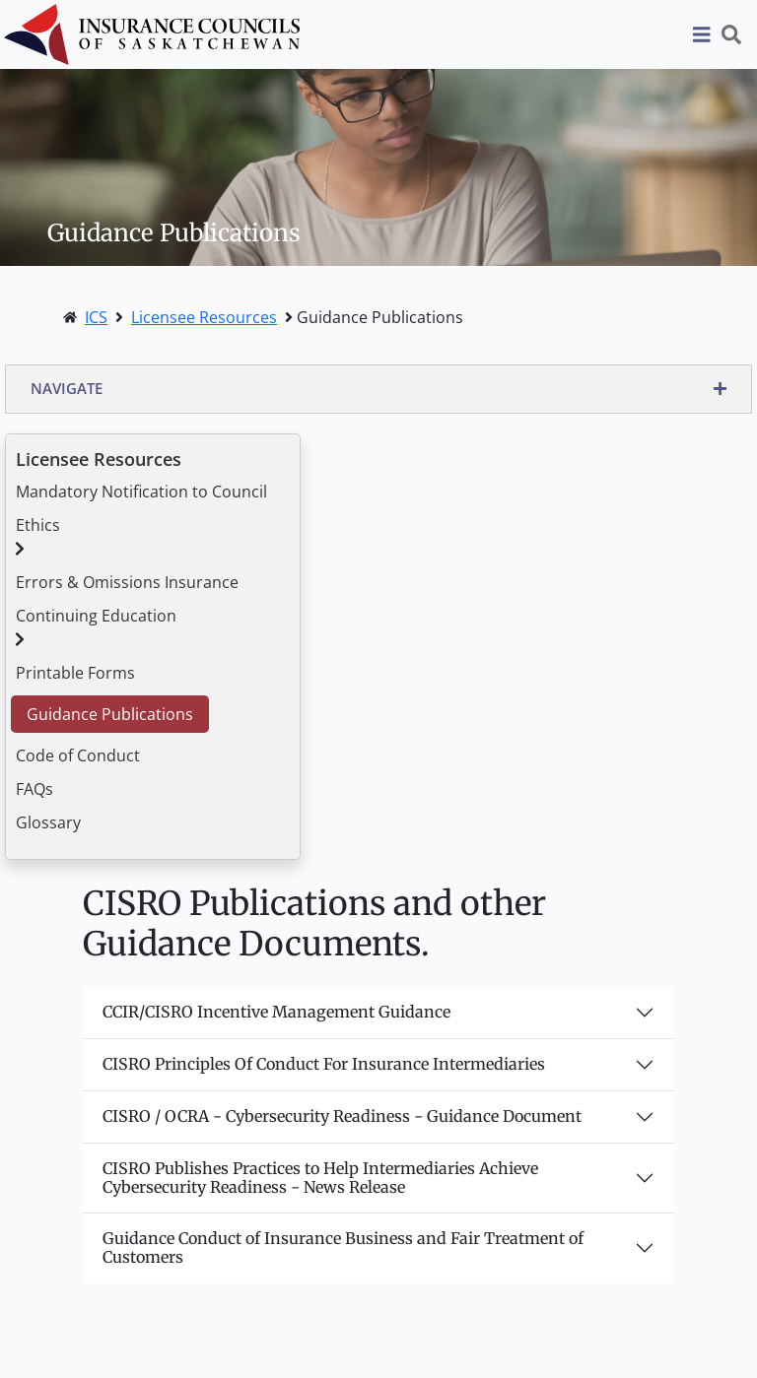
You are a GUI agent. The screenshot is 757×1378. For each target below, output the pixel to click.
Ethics (38, 525)
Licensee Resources (204, 317)
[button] (378, 389)
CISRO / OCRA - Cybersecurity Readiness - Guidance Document (342, 1116)
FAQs (34, 789)
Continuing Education (96, 615)
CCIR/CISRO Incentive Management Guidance (276, 1011)
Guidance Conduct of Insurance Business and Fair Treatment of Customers (343, 1247)
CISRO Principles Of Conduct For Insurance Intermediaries (324, 1064)
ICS (96, 317)
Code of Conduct (78, 755)
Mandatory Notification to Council (141, 491)
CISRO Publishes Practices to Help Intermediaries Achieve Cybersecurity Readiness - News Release (320, 1177)
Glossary (48, 822)
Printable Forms (75, 673)
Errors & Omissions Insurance (127, 582)
